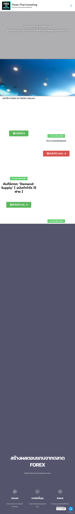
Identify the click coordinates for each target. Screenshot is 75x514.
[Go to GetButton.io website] (71, 512)
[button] (18, 133)
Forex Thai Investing (24, 5)
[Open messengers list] (71, 509)
